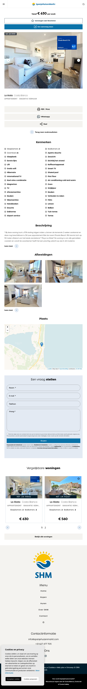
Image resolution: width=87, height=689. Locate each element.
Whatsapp (43, 116)
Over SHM (43, 610)
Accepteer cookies (13, 679)
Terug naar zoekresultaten (43, 132)
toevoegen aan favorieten (43, 20)
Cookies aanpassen (30, 679)
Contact (43, 616)
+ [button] (7, 327)
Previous (8, 60)
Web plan (61, 667)
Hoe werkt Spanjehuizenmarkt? (63, 679)
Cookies (51, 667)
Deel (43, 124)
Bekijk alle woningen (43, 537)
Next (78, 60)
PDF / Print (43, 109)
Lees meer (8, 246)
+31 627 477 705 (43, 644)
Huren (43, 603)
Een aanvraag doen (43, 26)
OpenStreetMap (63, 368)
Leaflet (50, 368)
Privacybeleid (11, 436)
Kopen (43, 597)
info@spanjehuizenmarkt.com (43, 639)
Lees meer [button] (8, 310)
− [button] (7, 330)
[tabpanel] (24, 499)
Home (43, 591)
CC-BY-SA (79, 368)
